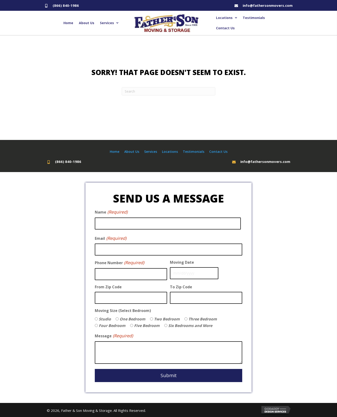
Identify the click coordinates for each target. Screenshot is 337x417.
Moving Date (182, 262)
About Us (131, 152)
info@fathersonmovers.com (268, 5)
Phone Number (119, 262)
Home (114, 152)
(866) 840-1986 (66, 5)
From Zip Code (108, 286)
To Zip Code (181, 286)
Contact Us (218, 152)
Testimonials (193, 152)
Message (114, 335)
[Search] (168, 91)
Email (110, 238)
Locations (170, 152)
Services (150, 152)
